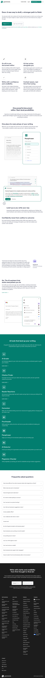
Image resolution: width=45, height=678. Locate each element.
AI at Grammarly (15, 614)
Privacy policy (36, 618)
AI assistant (14, 612)
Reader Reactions (26, 642)
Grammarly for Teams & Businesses (16, 604)
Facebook (4, 664)
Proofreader (25, 654)
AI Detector (25, 605)
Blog (13, 622)
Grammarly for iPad (5, 635)
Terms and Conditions (17, 27)
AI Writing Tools (26, 617)
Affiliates (35, 612)
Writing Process (15, 620)
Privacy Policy (25, 27)
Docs (3, 599)
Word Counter (25, 620)
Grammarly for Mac (5, 607)
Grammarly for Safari (4, 616)
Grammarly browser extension (5, 610)
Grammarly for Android (4, 637)
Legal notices (36, 631)
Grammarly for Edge (5, 621)
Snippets (24, 630)
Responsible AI (36, 606)
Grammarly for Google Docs (4, 627)
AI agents (25, 603)
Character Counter (26, 622)
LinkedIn (4, 670)
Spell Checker (25, 644)
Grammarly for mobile (4, 630)
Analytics (24, 632)
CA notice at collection (36, 626)
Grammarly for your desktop (5, 602)
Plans (13, 599)
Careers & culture (37, 608)
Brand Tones (25, 634)
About (35, 601)
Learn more (5, 292)
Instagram (4, 666)
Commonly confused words (16, 630)
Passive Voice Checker (25, 652)
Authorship (25, 636)
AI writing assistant (15, 618)
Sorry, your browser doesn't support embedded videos (22, 41)
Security (35, 628)
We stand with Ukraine (36, 604)
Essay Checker (25, 611)
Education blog (15, 625)
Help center (4, 660)
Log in (29, 1)
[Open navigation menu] (43, 2)
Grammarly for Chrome (4, 613)
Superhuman (37, 599)
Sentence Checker (26, 646)
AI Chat (24, 615)
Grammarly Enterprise (14, 607)
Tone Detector (25, 618)
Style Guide (25, 628)
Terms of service (37, 620)
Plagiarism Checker (26, 601)
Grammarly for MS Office (5, 624)
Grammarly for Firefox (4, 619)
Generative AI (15, 616)
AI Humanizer (25, 607)
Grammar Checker (26, 599)
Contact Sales (23, 1)
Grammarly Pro (15, 601)
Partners (35, 614)
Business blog (14, 627)
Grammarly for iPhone (4, 633)
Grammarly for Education (15, 610)
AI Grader (25, 640)
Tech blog (14, 623)
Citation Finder (25, 638)
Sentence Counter (26, 626)
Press (35, 610)
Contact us (4, 662)
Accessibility (36, 629)
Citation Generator (26, 609)
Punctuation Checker (25, 649)
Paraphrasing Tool (26, 613)
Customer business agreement (37, 623)
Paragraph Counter (26, 624)
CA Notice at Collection (27, 588)
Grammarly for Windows (4, 605)
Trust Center (36, 616)
